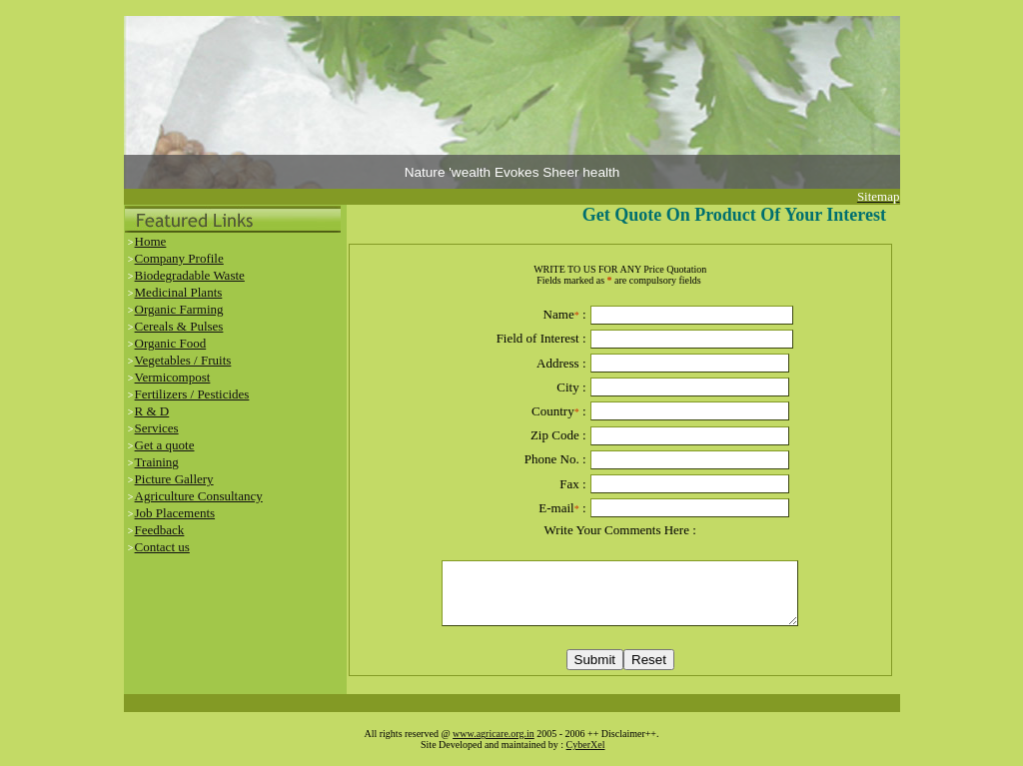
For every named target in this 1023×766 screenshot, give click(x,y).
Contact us (162, 546)
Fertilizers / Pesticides (192, 393)
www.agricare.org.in (493, 733)
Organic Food (171, 343)
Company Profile (179, 258)
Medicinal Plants (179, 292)
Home (151, 241)
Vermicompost (173, 377)
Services (157, 427)
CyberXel (585, 744)
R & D (152, 410)
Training (157, 461)
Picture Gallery (174, 478)
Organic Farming (179, 309)
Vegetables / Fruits (183, 360)
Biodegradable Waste (190, 275)
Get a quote (165, 444)
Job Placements (175, 512)
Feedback (160, 529)
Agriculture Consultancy (199, 495)
